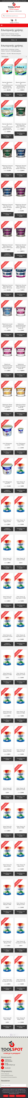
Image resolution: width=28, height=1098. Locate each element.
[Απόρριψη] (26, 1093)
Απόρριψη (12, 1095)
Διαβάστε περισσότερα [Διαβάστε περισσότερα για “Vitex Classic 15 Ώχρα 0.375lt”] (7, 529)
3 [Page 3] (14, 1035)
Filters (13, 40)
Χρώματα (8, 35)
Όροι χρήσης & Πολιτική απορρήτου (9, 1077)
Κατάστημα (11, 33)
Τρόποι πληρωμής (5, 1073)
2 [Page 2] (12, 1035)
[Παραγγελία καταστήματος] (14, 56)
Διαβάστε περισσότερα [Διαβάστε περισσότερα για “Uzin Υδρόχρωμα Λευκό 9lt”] (7, 490)
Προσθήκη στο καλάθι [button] (7, 94)
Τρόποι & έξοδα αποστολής (7, 1075)
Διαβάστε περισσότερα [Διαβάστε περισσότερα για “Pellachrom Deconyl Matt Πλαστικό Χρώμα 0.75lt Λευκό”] (7, 254)
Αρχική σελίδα (4, 33)
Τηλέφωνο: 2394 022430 (15, 11)
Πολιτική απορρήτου (20, 1095)
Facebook (7, 1068)
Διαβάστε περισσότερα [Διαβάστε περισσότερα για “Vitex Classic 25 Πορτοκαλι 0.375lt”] (7, 644)
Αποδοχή (6, 1095)
